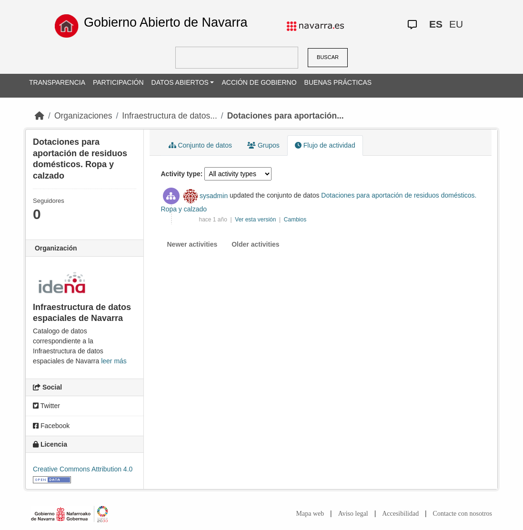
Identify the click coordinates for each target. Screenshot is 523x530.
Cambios (295, 219)
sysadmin (214, 196)
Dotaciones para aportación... (285, 115)
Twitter (46, 406)
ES (436, 24)
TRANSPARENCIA (57, 82)
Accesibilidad (400, 513)
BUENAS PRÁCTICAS (338, 82)
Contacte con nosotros (462, 513)
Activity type (181, 174)
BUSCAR (328, 57)
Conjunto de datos (200, 145)
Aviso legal (353, 513)
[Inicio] (39, 115)
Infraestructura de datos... (169, 115)
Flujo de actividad (325, 145)
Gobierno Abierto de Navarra (166, 22)
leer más (114, 361)
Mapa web (310, 513)
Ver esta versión (256, 219)
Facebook (51, 426)
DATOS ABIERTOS (180, 82)
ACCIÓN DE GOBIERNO (258, 82)
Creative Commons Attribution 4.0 (82, 469)
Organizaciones (83, 115)
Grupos (263, 145)
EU (456, 24)
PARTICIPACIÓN (118, 82)
